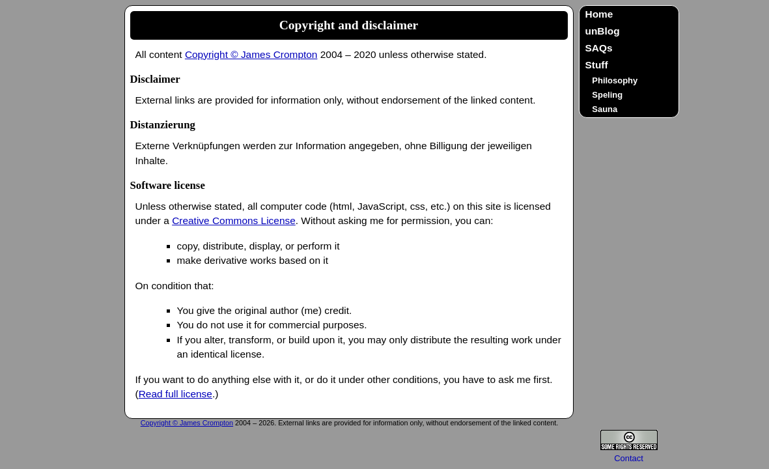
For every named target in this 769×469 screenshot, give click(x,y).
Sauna (604, 109)
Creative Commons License (234, 220)
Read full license (175, 393)
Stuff (596, 64)
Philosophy (614, 80)
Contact (628, 458)
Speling (607, 95)
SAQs (599, 47)
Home (599, 14)
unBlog (602, 30)
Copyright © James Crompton (251, 54)
